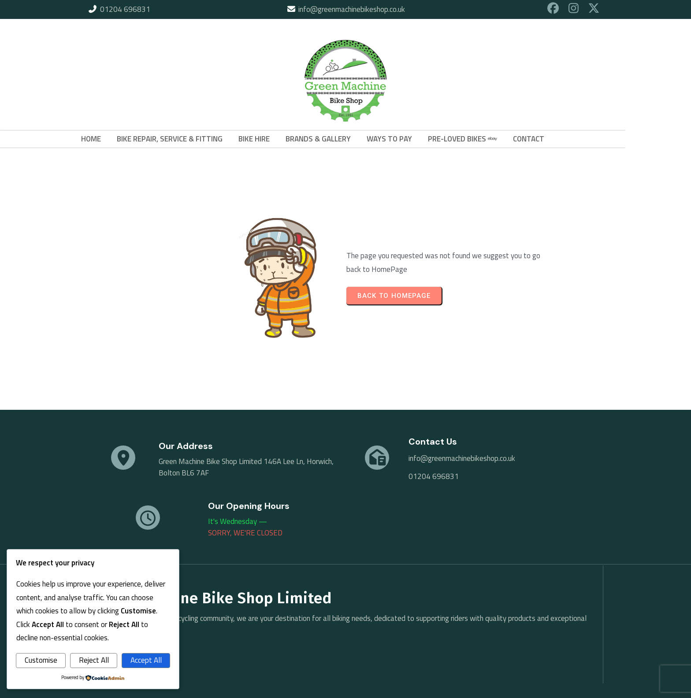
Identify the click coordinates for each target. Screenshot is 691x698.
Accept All (146, 660)
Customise (41, 660)
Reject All (94, 660)
